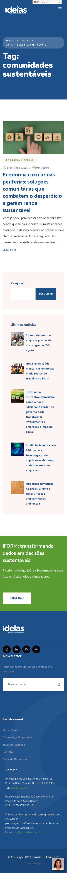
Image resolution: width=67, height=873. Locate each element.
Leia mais (10, 250)
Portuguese (41, 2)
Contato (8, 752)
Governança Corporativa (18, 737)
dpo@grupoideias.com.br (28, 832)
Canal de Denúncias (15, 759)
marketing (43, 168)
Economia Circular (20, 160)
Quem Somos (11, 730)
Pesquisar (18, 283)
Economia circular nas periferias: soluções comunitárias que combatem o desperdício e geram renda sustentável (32, 193)
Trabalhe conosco (14, 744)
